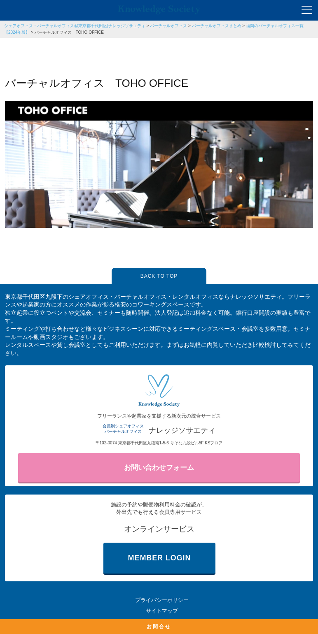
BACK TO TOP (159, 276)
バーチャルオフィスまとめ (216, 25)
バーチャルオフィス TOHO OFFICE (69, 32)
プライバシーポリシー (162, 600)
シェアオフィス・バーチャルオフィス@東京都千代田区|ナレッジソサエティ (74, 25)
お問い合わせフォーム (159, 467)
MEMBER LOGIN (159, 558)
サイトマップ (162, 611)
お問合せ (159, 626)
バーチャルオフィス (168, 25)
